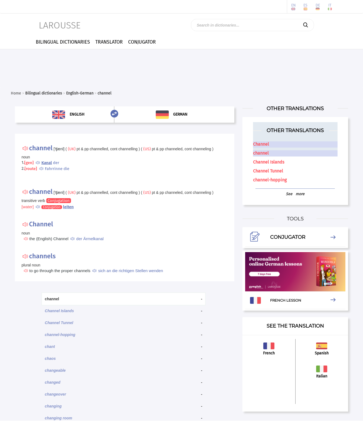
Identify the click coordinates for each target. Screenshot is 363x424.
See (295, 194)
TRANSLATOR (109, 42)
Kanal (46, 162)
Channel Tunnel (59, 323)
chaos (50, 358)
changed (52, 382)
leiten (68, 206)
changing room (58, 418)
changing (53, 406)
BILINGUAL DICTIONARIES (63, 42)
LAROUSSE (59, 25)
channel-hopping (60, 334)
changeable (55, 370)
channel (261, 153)
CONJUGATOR (142, 42)
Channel (261, 144)
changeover (55, 394)
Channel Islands (59, 311)
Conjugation (59, 200)
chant (50, 346)
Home (16, 93)
